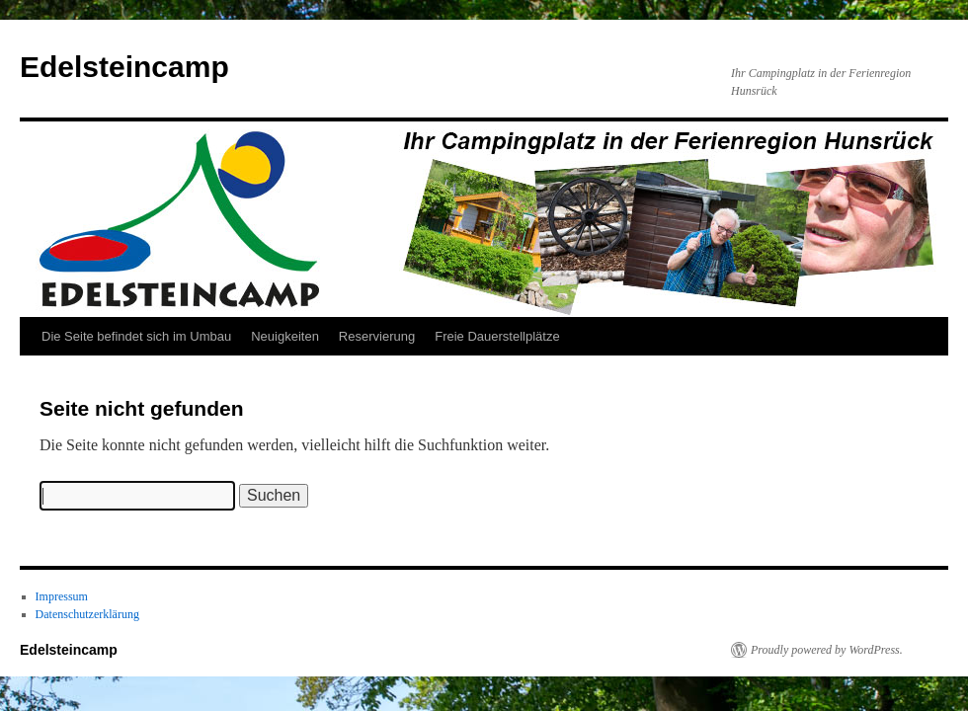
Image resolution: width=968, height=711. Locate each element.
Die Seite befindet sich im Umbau (136, 336)
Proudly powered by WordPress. (827, 650)
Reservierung (377, 336)
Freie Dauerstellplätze (497, 336)
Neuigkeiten (285, 336)
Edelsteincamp (124, 66)
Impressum (62, 596)
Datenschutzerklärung (87, 614)
